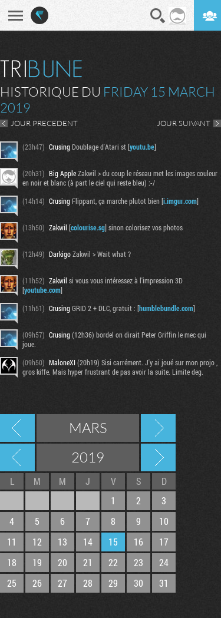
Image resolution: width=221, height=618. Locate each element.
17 (164, 542)
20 (62, 562)
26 (37, 583)
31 (164, 583)
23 (138, 562)
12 (37, 542)
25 (12, 583)
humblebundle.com (166, 308)
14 (88, 542)
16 (138, 542)
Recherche (158, 16)
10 (164, 521)
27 (62, 583)
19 (37, 562)
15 (113, 542)
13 (62, 542)
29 (113, 583)
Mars (88, 428)
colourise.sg (88, 227)
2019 (87, 457)
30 (138, 583)
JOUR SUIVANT (183, 123)
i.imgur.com (180, 201)
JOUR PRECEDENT (44, 123)
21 (88, 562)
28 (88, 583)
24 (164, 562)
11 (12, 542)
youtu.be (142, 146)
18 (12, 562)
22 (113, 562)
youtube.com (42, 290)
